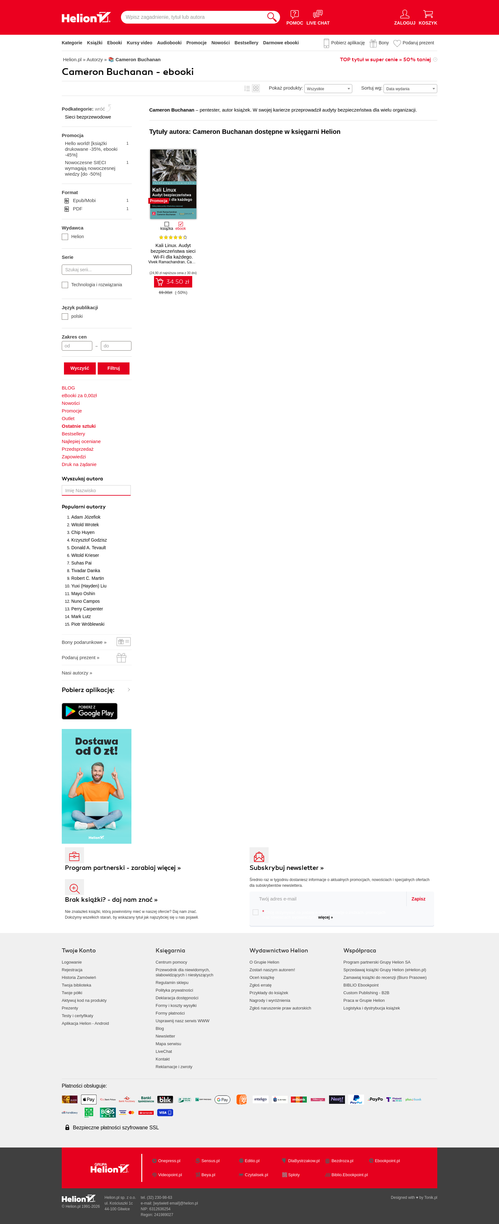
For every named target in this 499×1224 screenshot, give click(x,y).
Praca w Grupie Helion (364, 1000)
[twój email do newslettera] (328, 898)
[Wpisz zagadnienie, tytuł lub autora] (192, 17)
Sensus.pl (210, 1160)
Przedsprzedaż (78, 449)
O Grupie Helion (264, 962)
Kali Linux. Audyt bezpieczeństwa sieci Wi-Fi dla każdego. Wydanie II (173, 254)
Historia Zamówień (79, 977)
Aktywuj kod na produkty (84, 1000)
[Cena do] (116, 346)
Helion (73, 236)
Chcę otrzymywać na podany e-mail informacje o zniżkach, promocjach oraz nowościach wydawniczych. (319, 914)
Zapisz (418, 898)
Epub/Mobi (101, 200)
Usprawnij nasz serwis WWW (182, 1020)
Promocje (196, 42)
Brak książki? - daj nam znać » (111, 900)
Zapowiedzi (74, 456)
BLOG (68, 387)
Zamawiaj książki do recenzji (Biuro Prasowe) (385, 977)
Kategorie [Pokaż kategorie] (72, 42)
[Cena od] (77, 346)
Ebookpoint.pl (387, 1160)
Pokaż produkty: (286, 88)
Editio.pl (252, 1160)
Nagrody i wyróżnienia (270, 1000)
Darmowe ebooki (281, 42)
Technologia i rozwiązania (92, 285)
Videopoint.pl (170, 1174)
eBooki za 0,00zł (79, 395)
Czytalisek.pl (256, 1174)
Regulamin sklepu (172, 982)
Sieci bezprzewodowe (88, 117)
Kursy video (139, 42)
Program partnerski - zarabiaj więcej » (123, 868)
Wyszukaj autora (82, 479)
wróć (100, 109)
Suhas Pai (81, 562)
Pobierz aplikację (348, 42)
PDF (101, 209)
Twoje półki (72, 992)
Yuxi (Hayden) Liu (89, 585)
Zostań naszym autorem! (272, 969)
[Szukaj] (272, 17)
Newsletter (165, 1036)
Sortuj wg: (372, 88)
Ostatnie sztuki (79, 426)
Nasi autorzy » (77, 672)
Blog (160, 1028)
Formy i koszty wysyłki (176, 1005)
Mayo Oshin (83, 593)
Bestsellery (246, 42)
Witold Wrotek (85, 524)
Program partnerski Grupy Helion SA (377, 962)
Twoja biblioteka (76, 985)
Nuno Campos (85, 601)
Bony (384, 42)
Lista (247, 88)
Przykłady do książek (269, 992)
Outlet (68, 418)
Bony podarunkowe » (84, 642)
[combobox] (328, 88)
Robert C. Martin (87, 578)
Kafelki (256, 88)
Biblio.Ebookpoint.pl (350, 1174)
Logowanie (72, 962)
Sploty (294, 1174)
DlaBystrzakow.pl (304, 1160)
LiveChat (164, 1051)
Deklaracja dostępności (177, 997)
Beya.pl (208, 1174)
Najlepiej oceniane (81, 441)
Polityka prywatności (174, 990)
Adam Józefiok (86, 517)
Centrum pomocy (171, 962)
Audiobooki (169, 42)
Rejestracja (72, 969)
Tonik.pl (430, 1197)
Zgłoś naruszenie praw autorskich (280, 1008)
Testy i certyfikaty (77, 1015)
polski (72, 316)
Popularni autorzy (84, 507)
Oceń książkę (262, 977)
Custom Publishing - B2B (366, 992)
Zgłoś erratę (260, 985)
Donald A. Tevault (88, 547)
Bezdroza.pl (343, 1160)
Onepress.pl (169, 1160)
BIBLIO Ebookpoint (361, 985)
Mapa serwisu (168, 1043)
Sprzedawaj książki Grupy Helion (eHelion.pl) (384, 969)
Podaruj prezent (418, 42)
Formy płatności (170, 1013)
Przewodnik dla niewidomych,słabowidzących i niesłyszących (184, 972)
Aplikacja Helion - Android (85, 1023)
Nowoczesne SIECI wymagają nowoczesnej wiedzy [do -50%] (97, 168)
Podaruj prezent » (80, 657)
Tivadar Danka (85, 570)
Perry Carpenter (87, 608)
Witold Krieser (85, 555)
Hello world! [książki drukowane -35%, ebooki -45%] (97, 149)
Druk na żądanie (79, 464)
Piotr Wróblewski (87, 624)
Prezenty (70, 1008)
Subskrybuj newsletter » (287, 868)
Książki (94, 42)
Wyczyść (79, 368)
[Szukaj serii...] (97, 270)
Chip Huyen (83, 532)
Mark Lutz (81, 616)
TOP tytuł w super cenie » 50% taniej (385, 59)
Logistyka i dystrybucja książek (371, 1008)
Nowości (220, 42)
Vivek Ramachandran (166, 262)
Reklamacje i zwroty (174, 1066)
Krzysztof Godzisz (89, 540)
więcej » (325, 917)
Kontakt (163, 1059)
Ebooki (114, 42)
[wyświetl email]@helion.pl (175, 1203)
